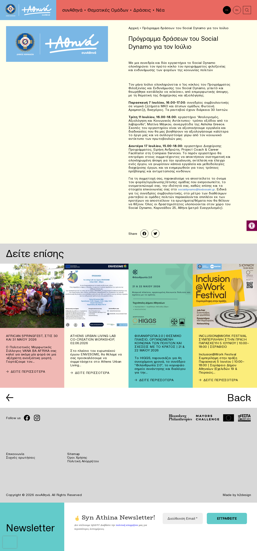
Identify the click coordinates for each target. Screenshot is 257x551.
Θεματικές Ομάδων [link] (108, 10)
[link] (252, 225)
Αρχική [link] (133, 28)
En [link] (237, 10)
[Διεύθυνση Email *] (183, 518)
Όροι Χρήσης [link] (77, 457)
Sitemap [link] (73, 454)
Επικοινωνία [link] (15, 454)
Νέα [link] (160, 10)
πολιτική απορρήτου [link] (127, 524)
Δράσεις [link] (142, 10)
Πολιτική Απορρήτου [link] (83, 461)
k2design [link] (244, 495)
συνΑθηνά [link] (72, 10)
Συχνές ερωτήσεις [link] (20, 457)
